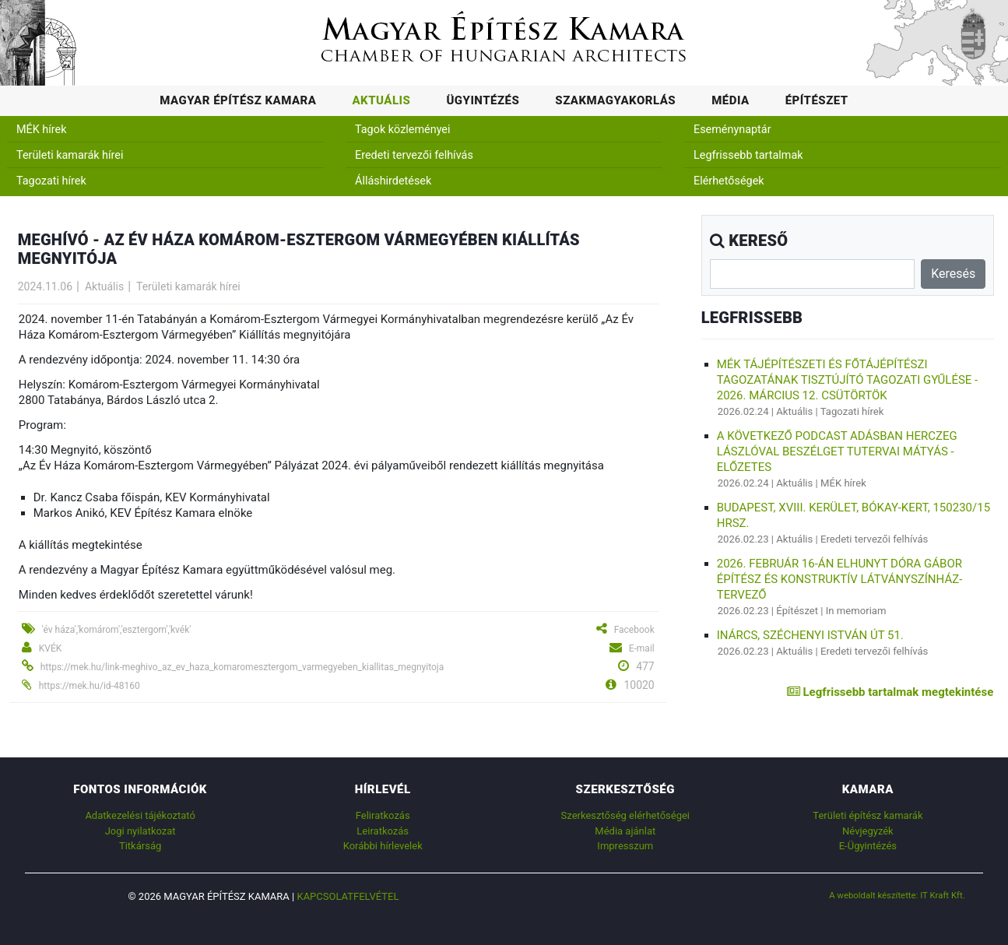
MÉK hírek (41, 129)
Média (730, 100)
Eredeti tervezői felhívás (414, 155)
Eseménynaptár (732, 129)
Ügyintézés (482, 100)
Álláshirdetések (393, 181)
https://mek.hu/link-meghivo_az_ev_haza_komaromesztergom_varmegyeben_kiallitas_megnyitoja (242, 667)
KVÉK (50, 648)
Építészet (816, 100)
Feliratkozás (383, 815)
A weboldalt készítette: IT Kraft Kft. (897, 895)
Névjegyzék (868, 831)
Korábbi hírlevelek (383, 846)
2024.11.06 (45, 286)
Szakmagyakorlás (615, 100)
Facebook (634, 629)
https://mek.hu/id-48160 (89, 685)
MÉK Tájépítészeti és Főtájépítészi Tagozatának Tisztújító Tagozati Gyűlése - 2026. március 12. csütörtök (847, 379)
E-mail (642, 648)
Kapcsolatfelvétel (348, 896)
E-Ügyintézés (868, 846)
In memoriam (856, 611)
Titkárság (140, 846)
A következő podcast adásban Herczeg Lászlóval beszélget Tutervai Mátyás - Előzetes (837, 451)
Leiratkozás (382, 831)
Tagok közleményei (402, 129)
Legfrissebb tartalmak (748, 155)
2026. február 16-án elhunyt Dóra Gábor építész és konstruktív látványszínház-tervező (840, 579)
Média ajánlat (625, 831)
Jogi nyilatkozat (140, 831)
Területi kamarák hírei (69, 155)
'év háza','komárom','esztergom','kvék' (116, 629)
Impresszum (625, 846)
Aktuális (381, 100)
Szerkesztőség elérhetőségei (625, 815)
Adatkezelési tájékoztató (140, 815)
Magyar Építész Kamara (238, 100)
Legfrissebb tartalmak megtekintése (890, 692)
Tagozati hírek (51, 181)
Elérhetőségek (729, 181)
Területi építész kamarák (867, 815)
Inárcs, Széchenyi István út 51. (810, 635)
